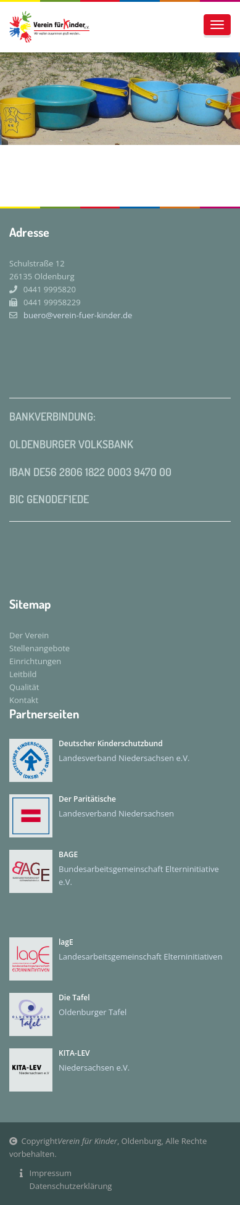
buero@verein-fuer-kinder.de (70, 315)
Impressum (51, 1172)
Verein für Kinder (87, 1140)
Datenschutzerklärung (71, 1185)
